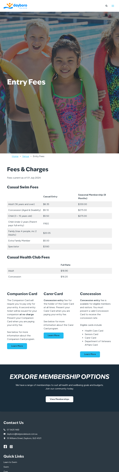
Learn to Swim (10, 462)
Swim (6, 467)
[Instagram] (13, 446)
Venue (25, 156)
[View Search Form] (106, 6)
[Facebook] (7, 446)
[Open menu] (112, 6)
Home (15, 156)
